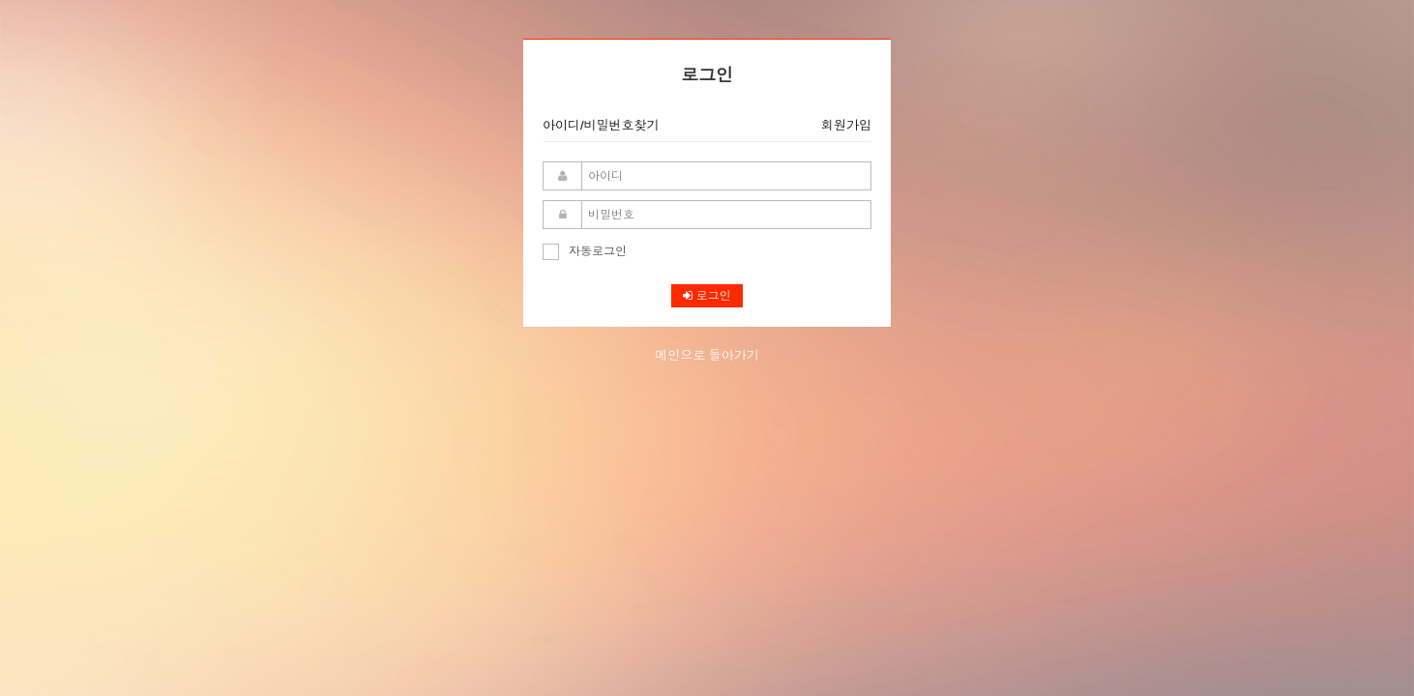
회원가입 (846, 125)
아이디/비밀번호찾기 (601, 125)
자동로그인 (585, 251)
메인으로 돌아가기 (707, 355)
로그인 (706, 296)
